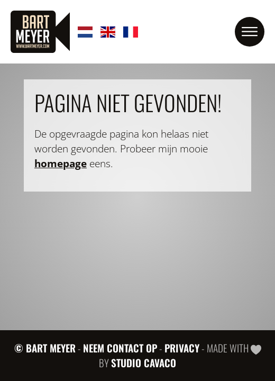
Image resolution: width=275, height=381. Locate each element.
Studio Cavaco (143, 363)
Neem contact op (120, 348)
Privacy (181, 348)
